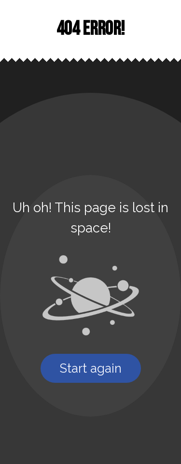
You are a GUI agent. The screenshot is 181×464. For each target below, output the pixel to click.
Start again (91, 368)
